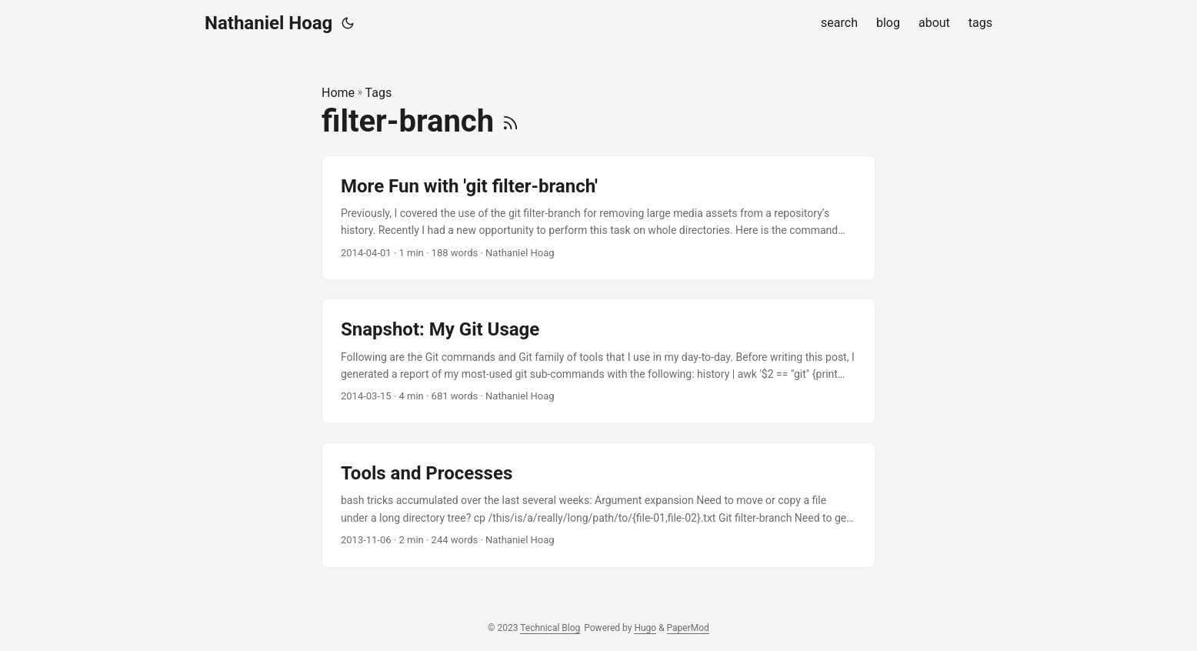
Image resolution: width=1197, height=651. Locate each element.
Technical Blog (550, 628)
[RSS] (510, 121)
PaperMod (688, 628)
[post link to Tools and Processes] (598, 505)
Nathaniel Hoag (268, 23)
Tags (378, 92)
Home (338, 92)
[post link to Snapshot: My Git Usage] (598, 361)
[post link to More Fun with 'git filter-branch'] (598, 218)
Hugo (645, 628)
